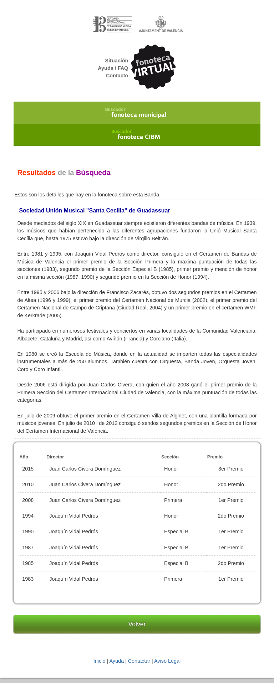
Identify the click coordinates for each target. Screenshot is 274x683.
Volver (137, 624)
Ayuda (116, 661)
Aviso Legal (167, 661)
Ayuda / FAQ (113, 68)
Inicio (99, 661)
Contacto (117, 75)
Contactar (139, 661)
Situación (116, 60)
